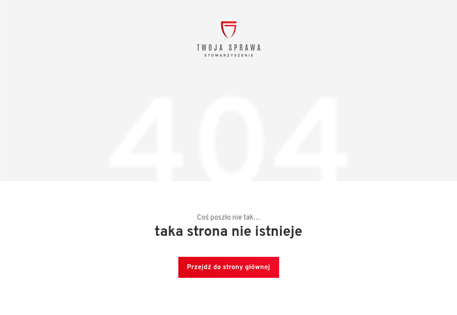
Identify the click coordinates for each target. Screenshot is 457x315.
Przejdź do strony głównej (228, 267)
